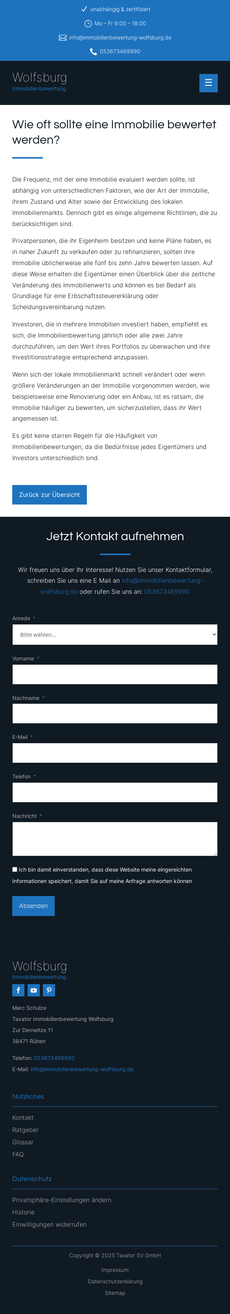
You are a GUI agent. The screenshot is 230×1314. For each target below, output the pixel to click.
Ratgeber (25, 1130)
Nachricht (24, 816)
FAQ (18, 1154)
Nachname (25, 698)
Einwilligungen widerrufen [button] (49, 1224)
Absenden (33, 905)
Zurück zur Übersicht (49, 494)
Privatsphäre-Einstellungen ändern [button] (61, 1200)
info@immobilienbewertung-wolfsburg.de (120, 37)
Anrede (21, 618)
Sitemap (115, 1292)
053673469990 (120, 51)
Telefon (21, 776)
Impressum (115, 1269)
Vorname (23, 658)
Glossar (23, 1142)
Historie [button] (23, 1212)
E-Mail (20, 737)
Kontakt (23, 1117)
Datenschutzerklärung (115, 1281)
